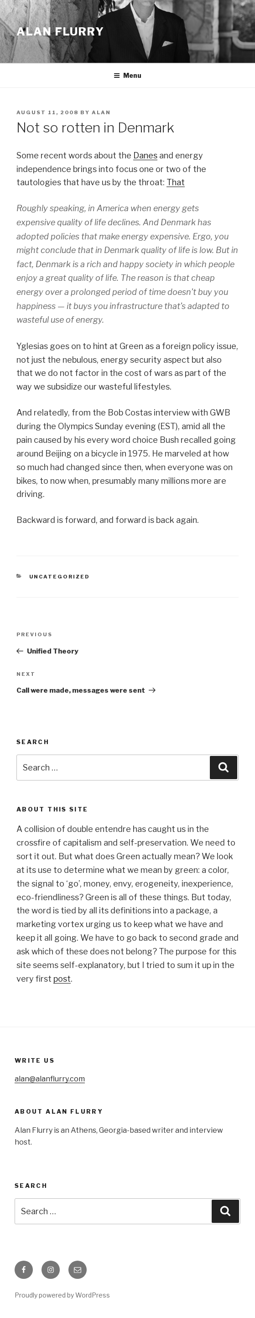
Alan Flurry (60, 31)
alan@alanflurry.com (50, 1079)
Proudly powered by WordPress (62, 1295)
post (62, 978)
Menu (127, 75)
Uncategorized (59, 576)
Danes (145, 155)
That (176, 182)
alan (101, 112)
